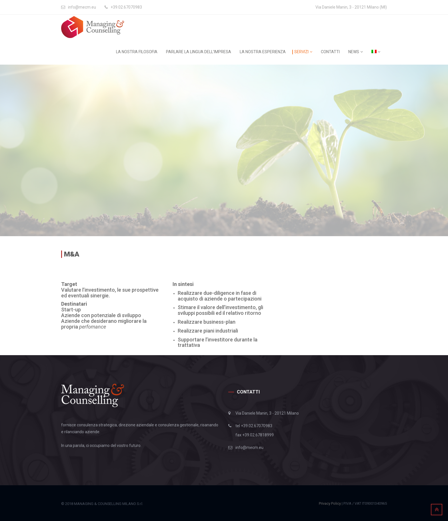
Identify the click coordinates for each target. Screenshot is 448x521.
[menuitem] (378, 52)
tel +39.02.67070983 (253, 425)
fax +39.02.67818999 (254, 435)
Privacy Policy (330, 503)
